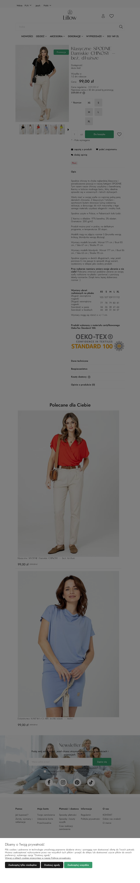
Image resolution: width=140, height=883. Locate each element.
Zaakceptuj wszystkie (78, 865)
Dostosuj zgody (52, 865)
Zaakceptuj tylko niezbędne (22, 865)
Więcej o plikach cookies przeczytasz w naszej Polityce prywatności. (38, 858)
